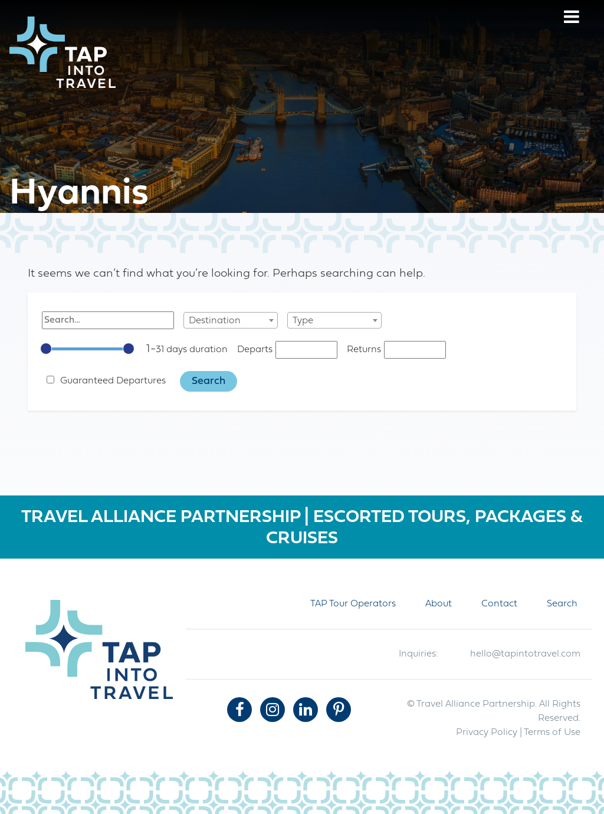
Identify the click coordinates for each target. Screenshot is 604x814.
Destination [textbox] (215, 321)
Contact (499, 604)
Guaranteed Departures (113, 381)
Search (562, 604)
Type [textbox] (303, 321)
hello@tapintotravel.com (525, 654)
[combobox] (230, 320)
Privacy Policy (486, 732)
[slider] (46, 349)
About (438, 604)
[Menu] (571, 18)
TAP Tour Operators (353, 604)
